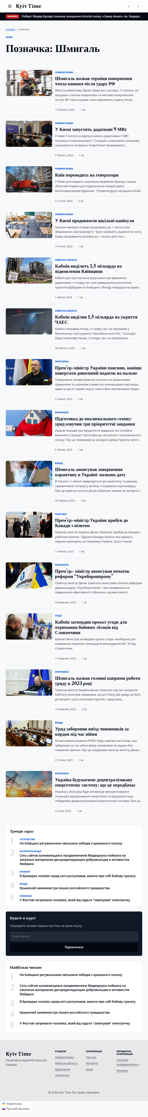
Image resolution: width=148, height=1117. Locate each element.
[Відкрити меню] (10, 6)
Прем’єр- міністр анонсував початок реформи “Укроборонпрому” (92, 573)
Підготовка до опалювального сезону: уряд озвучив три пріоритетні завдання (95, 421)
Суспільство (27, 839)
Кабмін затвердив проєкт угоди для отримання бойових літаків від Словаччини (91, 627)
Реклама (122, 1070)
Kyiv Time (18, 1054)
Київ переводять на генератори (86, 175)
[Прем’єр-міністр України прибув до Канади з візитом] (29, 525)
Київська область (66, 260)
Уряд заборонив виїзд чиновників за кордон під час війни (92, 731)
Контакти (92, 1063)
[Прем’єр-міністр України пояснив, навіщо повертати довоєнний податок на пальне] (29, 372)
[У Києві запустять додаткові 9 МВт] (29, 134)
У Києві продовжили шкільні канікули (94, 220)
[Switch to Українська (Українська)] (15, 1103)
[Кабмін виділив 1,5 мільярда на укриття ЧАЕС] (29, 321)
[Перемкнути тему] (138, 6)
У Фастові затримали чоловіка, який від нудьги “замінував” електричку (75, 900)
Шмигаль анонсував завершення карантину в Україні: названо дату (90, 472)
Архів (89, 1069)
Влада (59, 463)
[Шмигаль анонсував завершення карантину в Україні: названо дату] (29, 474)
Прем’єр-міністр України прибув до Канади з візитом (91, 522)
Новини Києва (64, 72)
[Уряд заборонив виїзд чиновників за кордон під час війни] (29, 733)
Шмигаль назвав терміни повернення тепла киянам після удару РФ (93, 81)
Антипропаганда (30, 851)
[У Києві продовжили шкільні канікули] (29, 225)
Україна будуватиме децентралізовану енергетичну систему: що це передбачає (95, 782)
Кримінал (26, 896)
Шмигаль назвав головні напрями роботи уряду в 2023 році (97, 680)
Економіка (62, 362)
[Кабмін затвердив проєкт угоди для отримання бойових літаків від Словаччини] (29, 626)
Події (58, 616)
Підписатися (74, 947)
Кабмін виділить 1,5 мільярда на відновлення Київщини (88, 268)
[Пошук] (129, 6)
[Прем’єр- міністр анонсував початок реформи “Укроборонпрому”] (29, 575)
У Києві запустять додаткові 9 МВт (91, 129)
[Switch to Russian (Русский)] (15, 1109)
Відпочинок (62, 1069)
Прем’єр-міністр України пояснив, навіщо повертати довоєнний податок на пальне (98, 370)
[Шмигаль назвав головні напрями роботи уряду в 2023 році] (29, 682)
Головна (10, 29)
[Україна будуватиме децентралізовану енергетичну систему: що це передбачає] (29, 784)
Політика (61, 514)
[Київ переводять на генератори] (29, 179)
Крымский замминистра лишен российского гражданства (65, 888)
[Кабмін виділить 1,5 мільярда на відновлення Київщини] (29, 270)
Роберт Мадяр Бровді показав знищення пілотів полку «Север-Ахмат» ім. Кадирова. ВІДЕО (82, 16)
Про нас (91, 1057)
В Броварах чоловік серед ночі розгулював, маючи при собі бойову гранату (78, 876)
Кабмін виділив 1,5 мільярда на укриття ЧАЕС (96, 319)
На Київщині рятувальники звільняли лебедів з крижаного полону (71, 843)
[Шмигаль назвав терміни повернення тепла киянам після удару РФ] (29, 83)
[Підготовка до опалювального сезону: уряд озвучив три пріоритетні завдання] (29, 423)
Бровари (25, 872)
